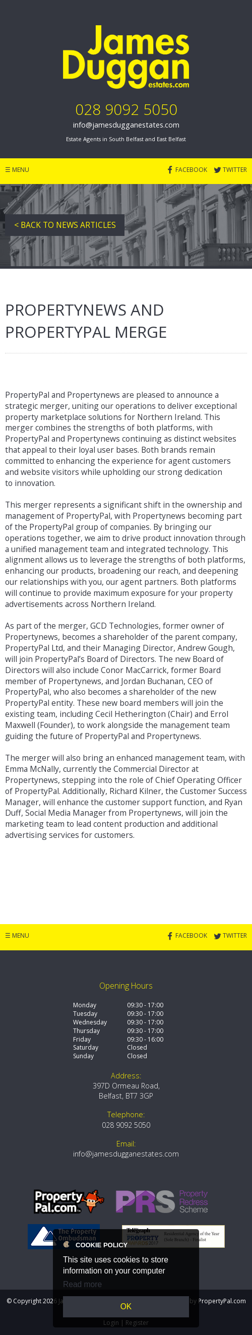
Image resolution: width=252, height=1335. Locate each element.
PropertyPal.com (222, 1301)
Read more (82, 1284)
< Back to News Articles (65, 224)
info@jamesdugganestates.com (126, 125)
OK (126, 1306)
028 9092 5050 (126, 109)
